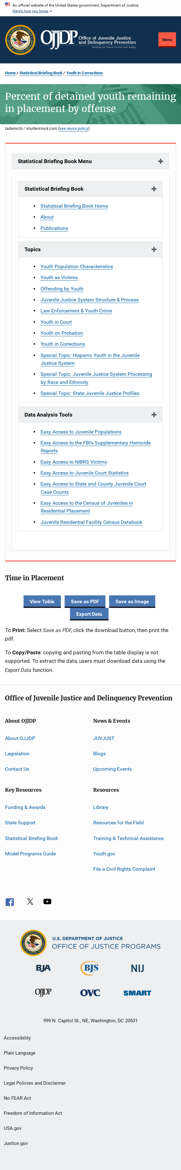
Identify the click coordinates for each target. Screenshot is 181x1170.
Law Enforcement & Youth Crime (76, 311)
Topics (32, 249)
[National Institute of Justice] (137, 973)
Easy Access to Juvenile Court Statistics (84, 473)
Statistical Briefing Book (40, 73)
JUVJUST (103, 738)
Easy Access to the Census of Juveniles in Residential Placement (86, 507)
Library (101, 807)
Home (10, 73)
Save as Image (132, 601)
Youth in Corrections (84, 73)
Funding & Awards (25, 807)
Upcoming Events (112, 769)
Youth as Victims (59, 277)
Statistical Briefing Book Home (74, 206)
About (47, 217)
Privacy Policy (18, 1068)
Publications (54, 228)
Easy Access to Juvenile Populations (80, 432)
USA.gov (13, 1128)
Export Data (89, 614)
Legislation (17, 754)
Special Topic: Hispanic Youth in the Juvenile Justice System (90, 359)
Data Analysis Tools (48, 415)
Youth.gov (104, 854)
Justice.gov (16, 1143)
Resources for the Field (118, 823)
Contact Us (17, 769)
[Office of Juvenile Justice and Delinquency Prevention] (43, 998)
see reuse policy (73, 128)
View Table (42, 601)
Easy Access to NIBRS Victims (73, 462)
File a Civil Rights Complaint (124, 869)
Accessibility (17, 1038)
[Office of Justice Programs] (20, 39)
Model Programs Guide (30, 854)
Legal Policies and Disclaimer (35, 1083)
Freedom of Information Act (33, 1113)
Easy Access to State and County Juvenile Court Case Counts (93, 488)
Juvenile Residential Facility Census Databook (91, 522)
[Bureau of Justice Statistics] (90, 976)
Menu (167, 39)
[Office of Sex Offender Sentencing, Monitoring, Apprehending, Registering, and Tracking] (137, 997)
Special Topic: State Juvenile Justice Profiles (89, 393)
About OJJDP (20, 738)
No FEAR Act (17, 1098)
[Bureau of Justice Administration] (43, 973)
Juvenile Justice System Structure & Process (89, 300)
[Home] (88, 40)
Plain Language (19, 1053)
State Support (20, 823)
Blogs (99, 754)
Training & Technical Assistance (128, 838)
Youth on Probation (61, 333)
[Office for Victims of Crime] (90, 997)
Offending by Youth (61, 289)
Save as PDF (85, 601)
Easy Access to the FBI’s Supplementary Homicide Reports (95, 447)
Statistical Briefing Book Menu (55, 161)
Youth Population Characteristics (76, 266)
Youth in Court (56, 322)
